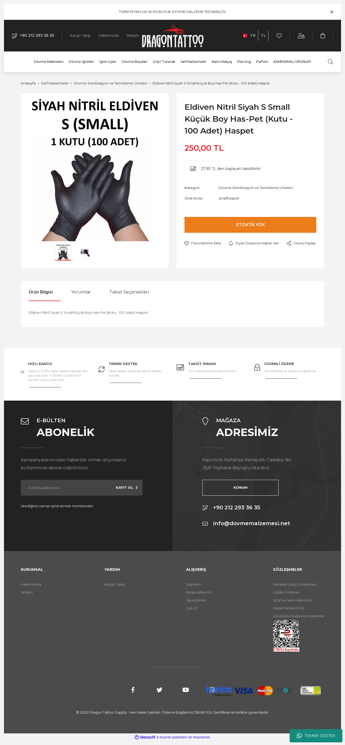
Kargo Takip (80, 35)
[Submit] (127, 488)
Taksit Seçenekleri (129, 292)
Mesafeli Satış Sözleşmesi (295, 584)
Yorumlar (81, 292)
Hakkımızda (109, 35)
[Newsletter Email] (82, 488)
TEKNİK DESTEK (316, 736)
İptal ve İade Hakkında (292, 600)
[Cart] (323, 36)
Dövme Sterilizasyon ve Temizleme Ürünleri (255, 188)
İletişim (133, 35)
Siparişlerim (196, 600)
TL (263, 35)
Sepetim (193, 584)
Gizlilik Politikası (286, 592)
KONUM (229, 487)
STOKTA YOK (250, 224)
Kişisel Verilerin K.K (288, 608)
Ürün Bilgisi (41, 292)
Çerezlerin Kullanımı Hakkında (298, 616)
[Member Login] (301, 36)
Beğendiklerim (199, 592)
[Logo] (172, 35)
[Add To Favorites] (202, 243)
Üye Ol (192, 608)
